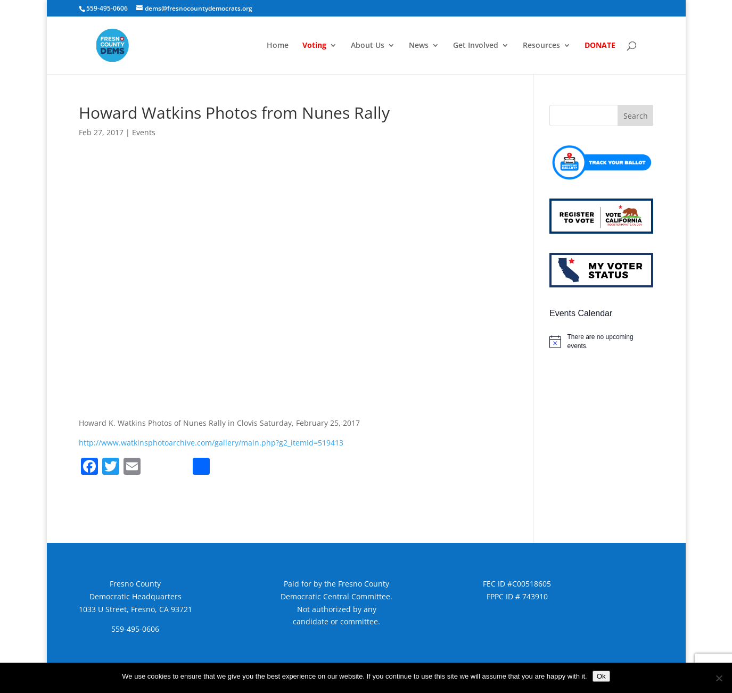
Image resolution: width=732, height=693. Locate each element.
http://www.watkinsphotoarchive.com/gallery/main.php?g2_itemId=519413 (211, 443)
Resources (541, 46)
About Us (367, 46)
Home (278, 46)
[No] (718, 678)
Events (143, 132)
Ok (601, 676)
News (419, 46)
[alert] (601, 341)
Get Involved (475, 46)
